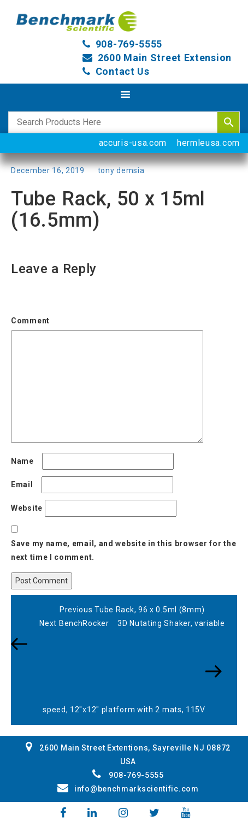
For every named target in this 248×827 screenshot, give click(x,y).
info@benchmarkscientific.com (127, 788)
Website (27, 508)
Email (25, 484)
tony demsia (121, 170)
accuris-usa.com (133, 143)
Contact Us (123, 71)
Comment (33, 320)
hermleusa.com (208, 143)
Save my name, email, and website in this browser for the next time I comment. (123, 550)
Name (25, 461)
